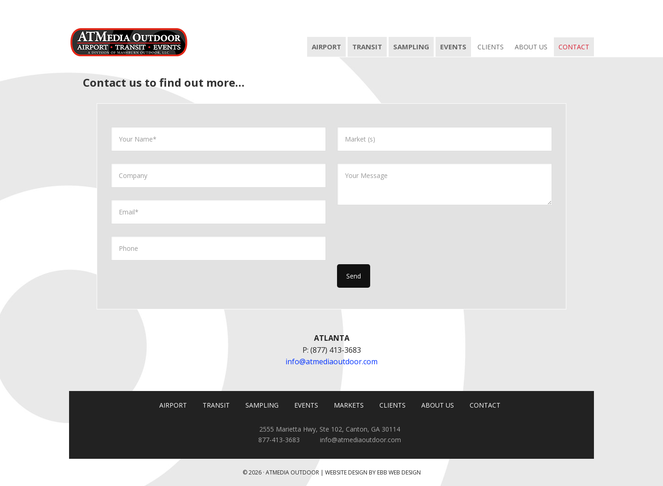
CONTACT (485, 405)
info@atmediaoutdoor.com (331, 361)
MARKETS (349, 405)
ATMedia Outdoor (129, 28)
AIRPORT (173, 405)
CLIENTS (392, 405)
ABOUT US (437, 405)
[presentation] (407, 235)
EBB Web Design (399, 472)
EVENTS (306, 405)
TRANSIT (216, 405)
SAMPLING (262, 405)
